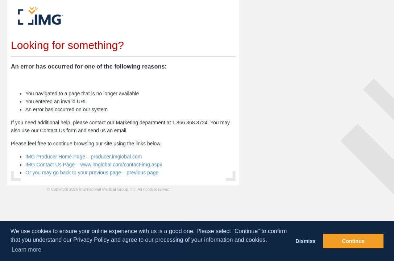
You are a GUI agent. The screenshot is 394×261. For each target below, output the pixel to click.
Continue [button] (353, 241)
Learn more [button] (26, 249)
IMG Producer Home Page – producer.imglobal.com (83, 157)
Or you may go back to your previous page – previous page (91, 172)
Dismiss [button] (305, 241)
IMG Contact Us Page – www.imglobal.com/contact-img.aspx (93, 164)
